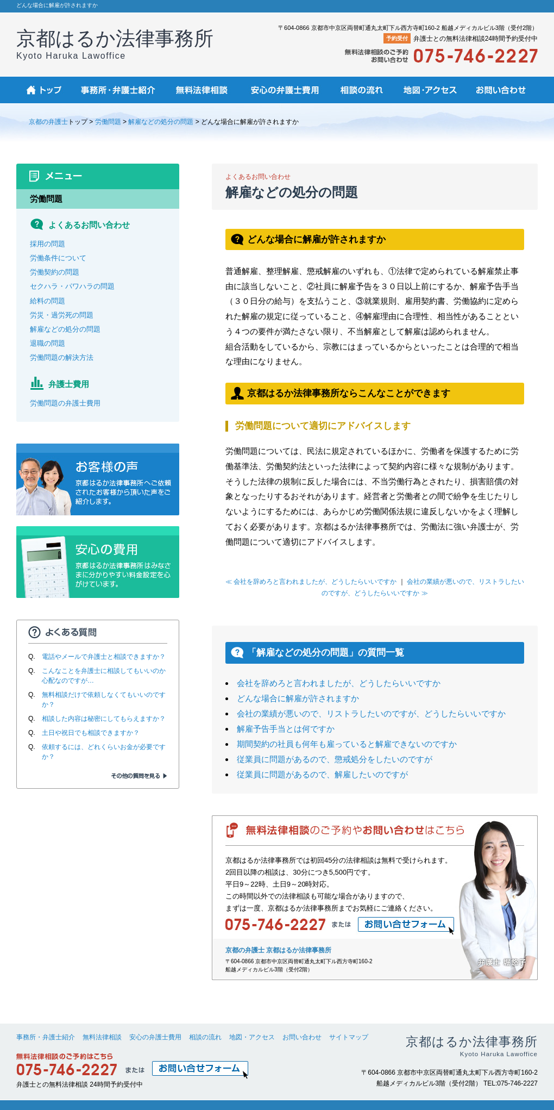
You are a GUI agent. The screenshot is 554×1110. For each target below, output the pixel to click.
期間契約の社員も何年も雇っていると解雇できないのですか (347, 744)
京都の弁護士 (48, 122)
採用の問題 (47, 244)
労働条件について (58, 258)
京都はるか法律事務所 (114, 43)
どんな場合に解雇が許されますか (298, 698)
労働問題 (108, 122)
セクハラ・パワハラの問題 (72, 286)
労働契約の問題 (54, 272)
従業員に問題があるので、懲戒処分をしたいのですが (334, 759)
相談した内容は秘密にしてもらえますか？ (104, 718)
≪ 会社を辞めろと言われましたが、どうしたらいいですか (310, 581)
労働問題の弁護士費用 (65, 403)
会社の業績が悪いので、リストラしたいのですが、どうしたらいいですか (371, 713)
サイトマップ (348, 1037)
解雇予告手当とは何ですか (286, 728)
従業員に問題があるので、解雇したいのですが (322, 774)
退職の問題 (47, 343)
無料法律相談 (102, 1037)
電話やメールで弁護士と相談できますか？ (104, 656)
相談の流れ (205, 1037)
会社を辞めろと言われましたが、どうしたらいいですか (338, 683)
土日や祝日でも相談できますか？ (91, 733)
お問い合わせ (302, 1037)
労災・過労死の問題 (61, 315)
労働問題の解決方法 (61, 357)
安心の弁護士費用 (155, 1037)
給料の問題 (47, 301)
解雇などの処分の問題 (160, 122)
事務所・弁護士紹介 (45, 1037)
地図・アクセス (252, 1037)
